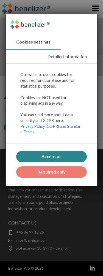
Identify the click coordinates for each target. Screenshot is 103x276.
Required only (51, 171)
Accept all (51, 156)
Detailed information (67, 56)
